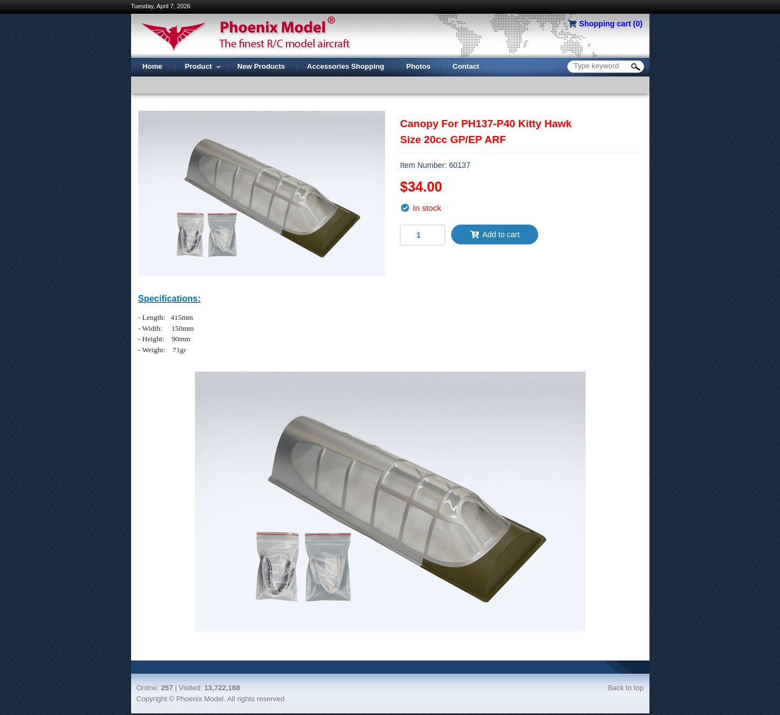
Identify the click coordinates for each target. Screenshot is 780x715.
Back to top (625, 688)
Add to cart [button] (494, 234)
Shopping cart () (610, 23)
